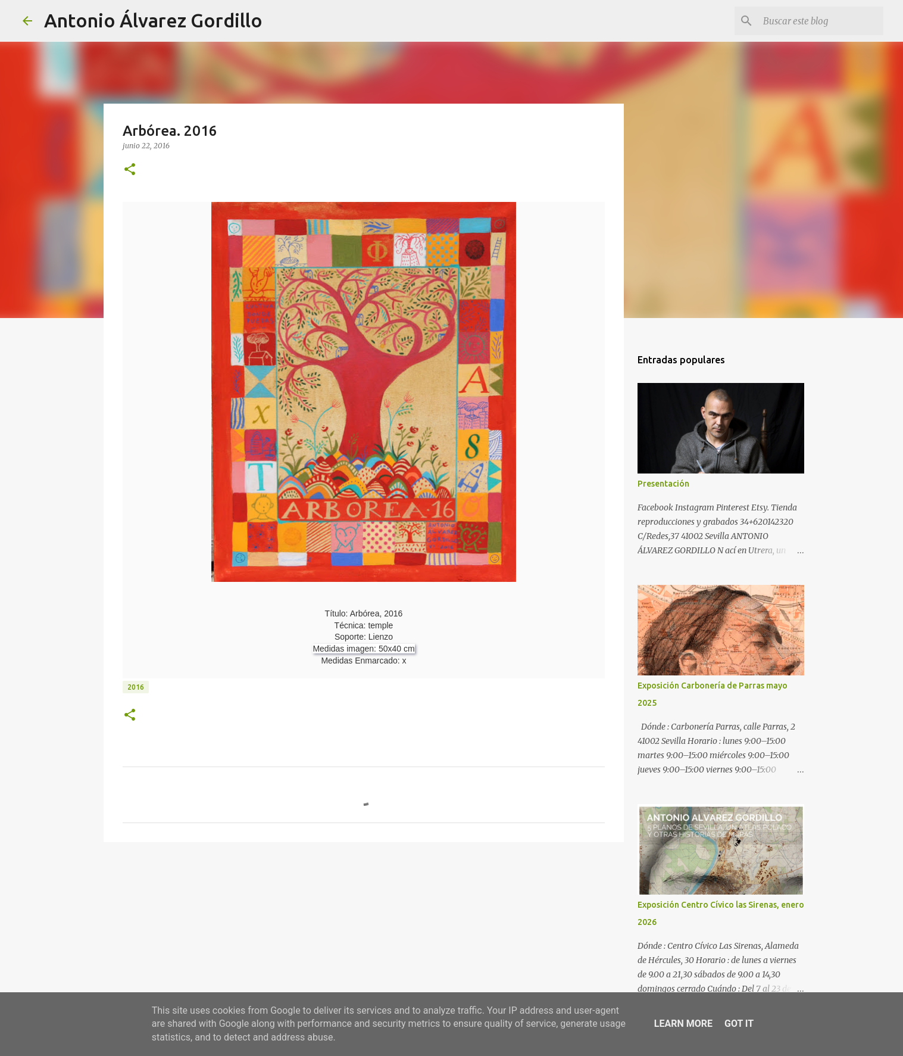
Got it (739, 1023)
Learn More (683, 1023)
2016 (135, 687)
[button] (130, 170)
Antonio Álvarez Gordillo (153, 20)
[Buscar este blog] (820, 21)
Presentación (663, 483)
